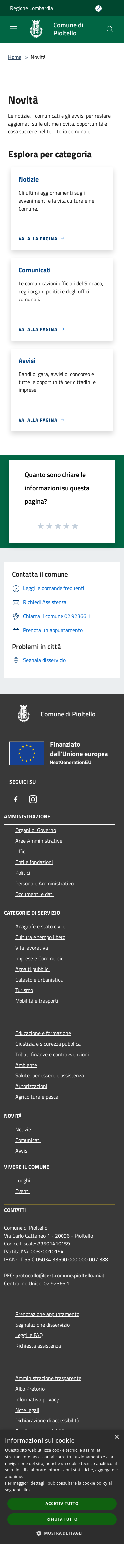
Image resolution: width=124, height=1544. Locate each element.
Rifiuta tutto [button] (62, 1519)
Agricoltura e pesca (36, 1097)
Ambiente (26, 1065)
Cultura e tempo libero (40, 937)
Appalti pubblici (32, 969)
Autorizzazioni (31, 1086)
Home (14, 57)
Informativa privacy (37, 1399)
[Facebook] (15, 799)
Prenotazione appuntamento (47, 1314)
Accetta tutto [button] (61, 1503)
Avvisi (22, 1151)
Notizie (23, 1129)
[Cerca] (110, 29)
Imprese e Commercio (39, 958)
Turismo (24, 990)
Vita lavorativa (31, 948)
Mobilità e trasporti (36, 1001)
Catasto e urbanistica (39, 980)
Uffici (21, 851)
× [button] (116, 1437)
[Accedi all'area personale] (98, 8)
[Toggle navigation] (13, 29)
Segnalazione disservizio (42, 1325)
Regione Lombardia (31, 8)
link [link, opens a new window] (27, 1490)
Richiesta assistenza (38, 1346)
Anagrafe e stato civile (40, 926)
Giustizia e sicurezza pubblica (48, 1044)
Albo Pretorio (30, 1389)
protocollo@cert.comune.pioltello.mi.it (59, 1275)
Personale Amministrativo (44, 883)
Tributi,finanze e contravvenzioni (52, 1054)
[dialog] (62, 1487)
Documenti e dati (34, 894)
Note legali (27, 1410)
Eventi (22, 1191)
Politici (22, 873)
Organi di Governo (35, 830)
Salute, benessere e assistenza (49, 1075)
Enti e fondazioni (34, 862)
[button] (62, 1533)
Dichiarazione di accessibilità (47, 1420)
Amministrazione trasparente (48, 1378)
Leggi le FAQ (29, 1335)
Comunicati (28, 1140)
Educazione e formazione (43, 1033)
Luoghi (22, 1180)
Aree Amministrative (38, 841)
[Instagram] (33, 799)
